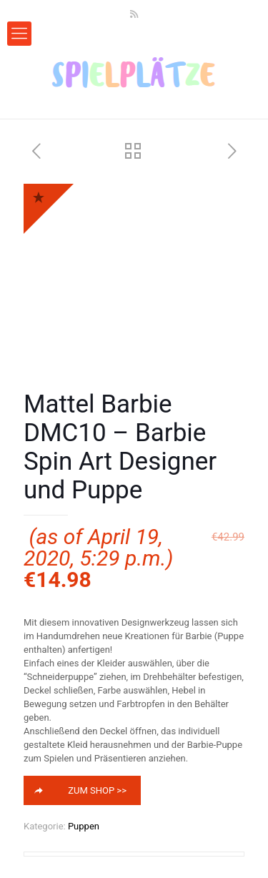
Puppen (83, 826)
